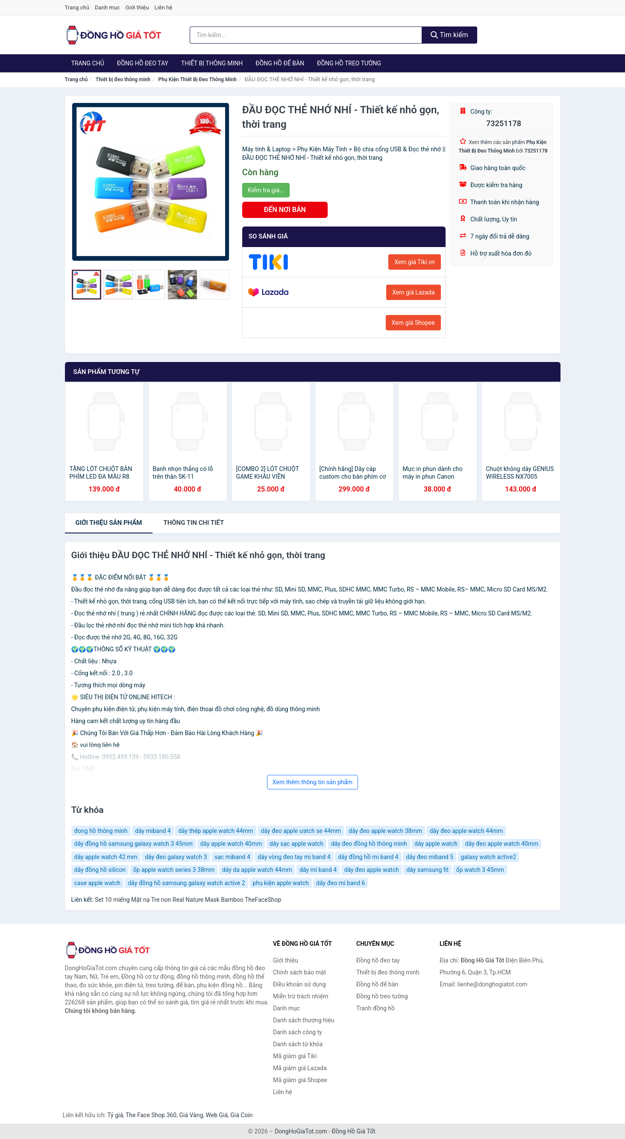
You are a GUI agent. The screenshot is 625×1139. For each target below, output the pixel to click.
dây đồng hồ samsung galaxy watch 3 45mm (133, 843)
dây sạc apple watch (297, 843)
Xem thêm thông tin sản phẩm (312, 782)
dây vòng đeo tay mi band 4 (294, 857)
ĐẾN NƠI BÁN (285, 210)
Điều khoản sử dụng (299, 984)
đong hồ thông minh (101, 830)
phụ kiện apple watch (280, 883)
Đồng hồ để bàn (279, 63)
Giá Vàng (191, 1115)
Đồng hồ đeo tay (142, 63)
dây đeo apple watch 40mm (501, 843)
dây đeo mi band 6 (340, 883)
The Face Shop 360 (151, 1115)
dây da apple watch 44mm (257, 869)
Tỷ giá (115, 1115)
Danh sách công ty (297, 1032)
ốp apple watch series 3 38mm (174, 869)
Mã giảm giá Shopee (300, 1080)
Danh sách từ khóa (298, 1044)
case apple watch (97, 883)
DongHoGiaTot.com (301, 1131)
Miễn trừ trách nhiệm (300, 996)
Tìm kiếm (449, 35)
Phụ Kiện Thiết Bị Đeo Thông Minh (197, 79)
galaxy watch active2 (488, 857)
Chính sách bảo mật (299, 972)
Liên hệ (164, 7)
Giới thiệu (137, 7)
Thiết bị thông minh (212, 63)
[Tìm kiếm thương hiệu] (306, 35)
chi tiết (193, 523)
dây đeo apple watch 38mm (385, 830)
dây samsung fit (427, 869)
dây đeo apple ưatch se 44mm (301, 830)
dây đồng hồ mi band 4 (368, 857)
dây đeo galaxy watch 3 (176, 857)
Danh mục (107, 7)
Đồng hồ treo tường (349, 63)
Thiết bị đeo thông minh (123, 79)
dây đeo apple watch (371, 869)
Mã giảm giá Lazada (300, 1068)
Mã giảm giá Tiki (295, 1056)
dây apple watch (436, 843)
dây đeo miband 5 (429, 857)
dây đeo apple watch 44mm (466, 830)
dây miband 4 (153, 830)
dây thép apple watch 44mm (215, 830)
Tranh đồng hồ (375, 1008)
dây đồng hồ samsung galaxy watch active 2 (186, 883)
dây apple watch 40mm (231, 843)
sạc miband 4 (232, 857)
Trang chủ (77, 7)
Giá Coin (241, 1115)
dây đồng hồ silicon (100, 869)
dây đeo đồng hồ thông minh (369, 843)
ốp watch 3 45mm (480, 869)
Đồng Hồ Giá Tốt (354, 1131)
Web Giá (217, 1115)
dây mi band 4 (318, 869)
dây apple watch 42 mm (106, 857)
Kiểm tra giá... (266, 190)
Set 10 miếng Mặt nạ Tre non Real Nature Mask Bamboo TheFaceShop (188, 899)
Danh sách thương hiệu (303, 1020)
